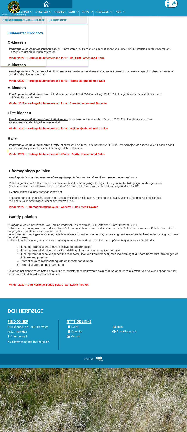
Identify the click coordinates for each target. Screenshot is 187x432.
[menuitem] (30, 12)
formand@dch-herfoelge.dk (31, 341)
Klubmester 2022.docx (25, 33)
